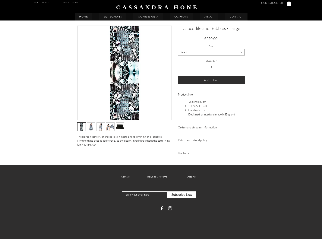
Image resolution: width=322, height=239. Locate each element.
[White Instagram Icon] (170, 208)
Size (211, 46)
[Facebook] (161, 208)
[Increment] (217, 67)
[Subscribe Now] (181, 194)
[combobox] (211, 52)
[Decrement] (205, 67)
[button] (289, 3)
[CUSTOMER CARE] (70, 2)
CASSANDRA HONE (157, 7)
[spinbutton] (211, 67)
